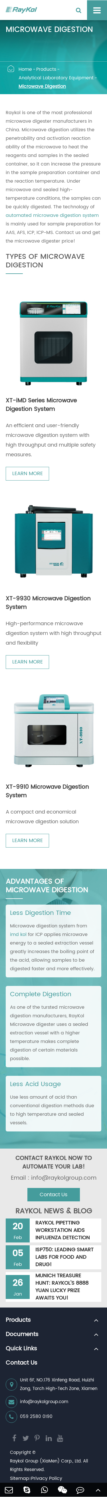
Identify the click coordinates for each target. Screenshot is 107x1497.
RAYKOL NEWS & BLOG (53, 1211)
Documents (22, 1334)
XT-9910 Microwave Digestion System (47, 791)
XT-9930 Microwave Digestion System (48, 603)
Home (25, 69)
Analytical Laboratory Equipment (56, 78)
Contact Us (53, 1195)
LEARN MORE (27, 473)
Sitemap (19, 1478)
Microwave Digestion (42, 86)
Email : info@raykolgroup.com (53, 1178)
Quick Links (21, 1349)
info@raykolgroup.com (37, 1402)
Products (46, 69)
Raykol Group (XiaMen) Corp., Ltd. (46, 1461)
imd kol (18, 934)
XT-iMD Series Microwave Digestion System (41, 405)
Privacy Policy (46, 1478)
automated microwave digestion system (52, 215)
